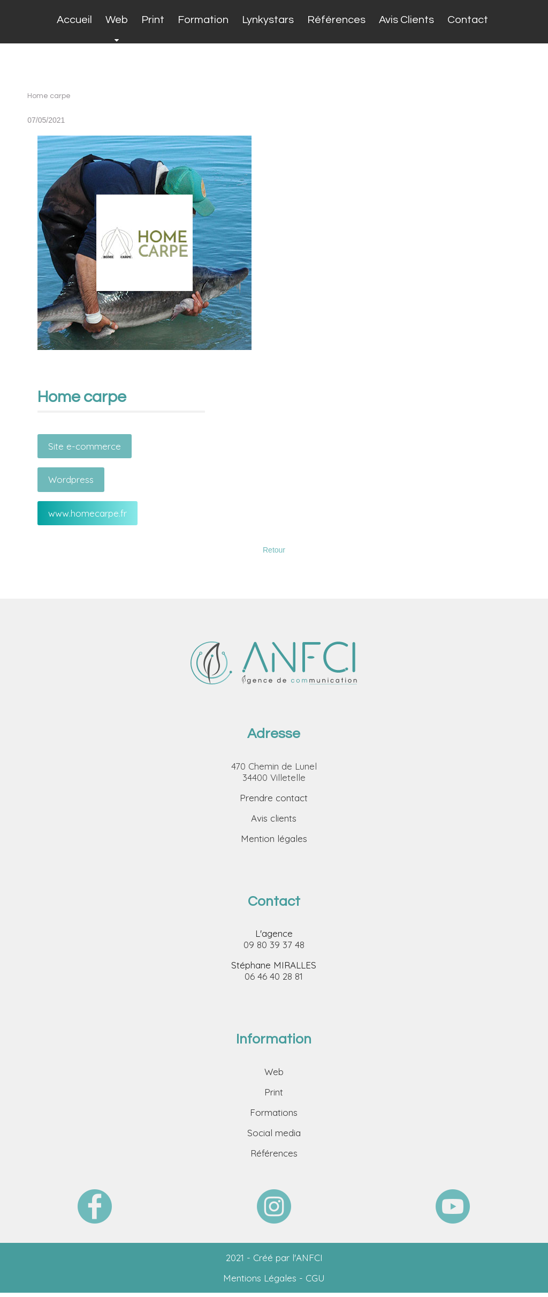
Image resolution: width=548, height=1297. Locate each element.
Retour (274, 550)
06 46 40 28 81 (274, 976)
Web (116, 19)
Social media (274, 1132)
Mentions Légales (259, 1278)
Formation (203, 19)
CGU (315, 1278)
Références (336, 19)
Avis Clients (406, 19)
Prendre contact (274, 797)
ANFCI (309, 1257)
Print (152, 19)
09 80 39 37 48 (274, 944)
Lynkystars (268, 19)
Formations (274, 1112)
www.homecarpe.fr (87, 513)
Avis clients (273, 818)
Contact (467, 19)
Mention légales (274, 838)
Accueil (74, 19)
